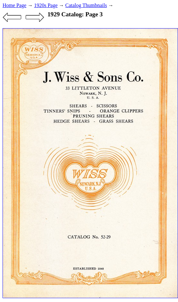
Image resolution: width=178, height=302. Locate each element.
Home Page (14, 5)
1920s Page (45, 5)
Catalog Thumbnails (86, 5)
